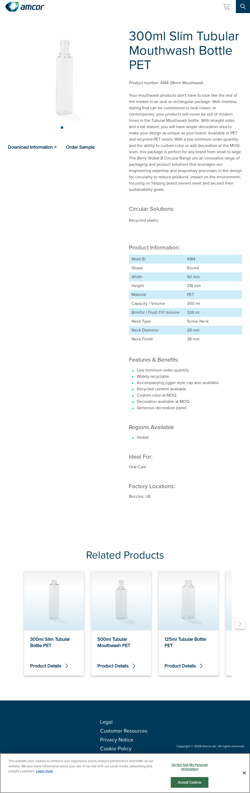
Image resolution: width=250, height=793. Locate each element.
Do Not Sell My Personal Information (190, 767)
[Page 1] (62, 127)
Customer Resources (123, 734)
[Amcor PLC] (24, 7)
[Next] (240, 626)
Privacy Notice (116, 743)
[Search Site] (243, 6)
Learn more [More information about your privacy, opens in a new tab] (44, 771)
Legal (106, 725)
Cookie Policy (116, 752)
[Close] (244, 773)
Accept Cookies (189, 782)
